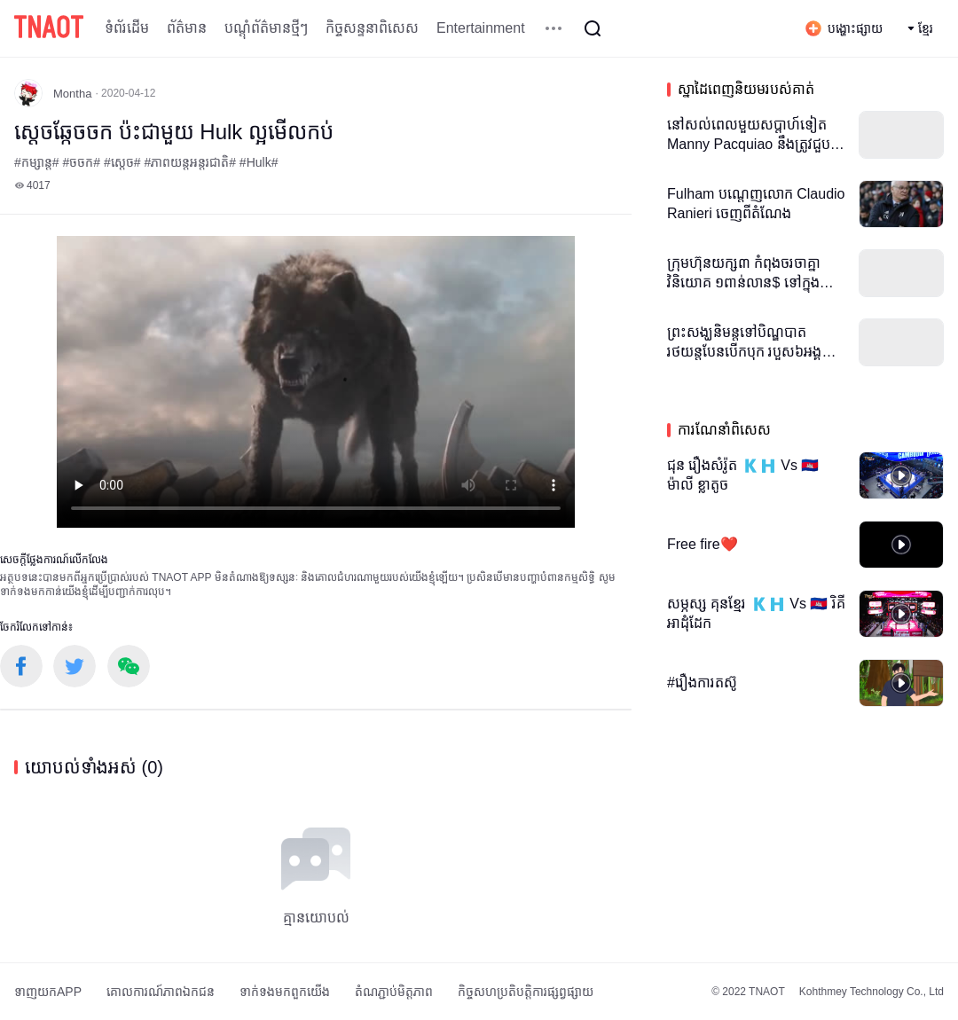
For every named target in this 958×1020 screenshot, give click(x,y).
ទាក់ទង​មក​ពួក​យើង (285, 992)
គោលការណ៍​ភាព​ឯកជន (160, 992)
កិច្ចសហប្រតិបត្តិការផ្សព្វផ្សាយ (525, 992)
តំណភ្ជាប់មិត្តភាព (394, 992)
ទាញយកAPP (48, 992)
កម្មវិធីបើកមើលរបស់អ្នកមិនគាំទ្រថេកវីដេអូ (316, 382)
